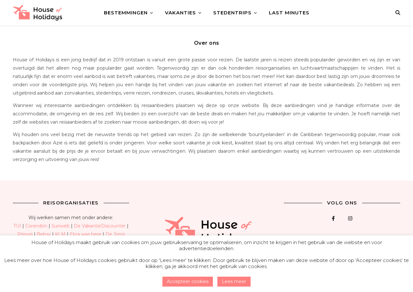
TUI (17, 226)
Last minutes (289, 13)
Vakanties (180, 13)
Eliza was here (85, 234)
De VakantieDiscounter (100, 226)
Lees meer (234, 281)
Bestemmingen (126, 13)
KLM (60, 234)
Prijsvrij (25, 234)
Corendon (36, 226)
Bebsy (44, 234)
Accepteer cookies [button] (187, 281)
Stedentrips (232, 13)
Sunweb (60, 226)
